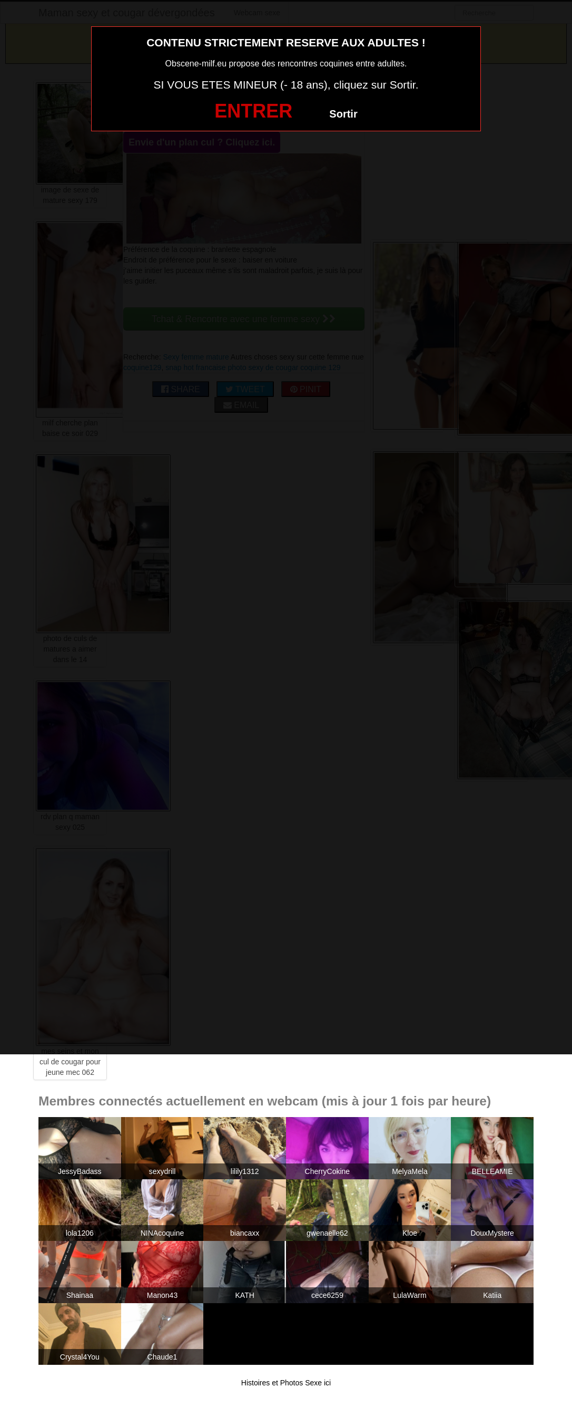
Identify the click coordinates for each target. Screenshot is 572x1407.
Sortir (343, 114)
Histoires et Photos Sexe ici (286, 1383)
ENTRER (253, 111)
